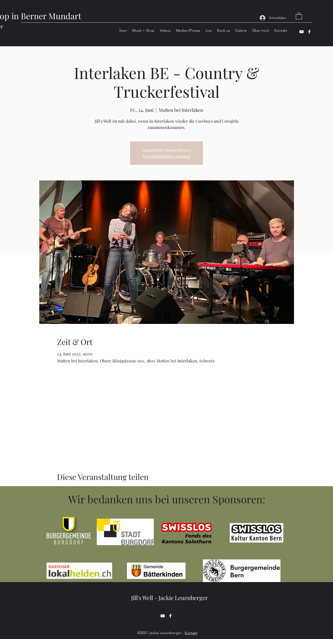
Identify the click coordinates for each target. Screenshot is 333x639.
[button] (299, 15)
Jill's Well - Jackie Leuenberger (169, 598)
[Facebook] (309, 31)
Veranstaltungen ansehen (166, 156)
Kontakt (191, 632)
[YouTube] (301, 31)
